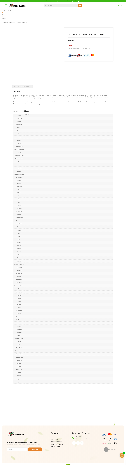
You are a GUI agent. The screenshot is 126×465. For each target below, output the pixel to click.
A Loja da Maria (6, 10)
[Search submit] (80, 5)
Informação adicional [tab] (26, 86)
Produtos (4, 18)
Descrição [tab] (16, 86)
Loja (3, 14)
